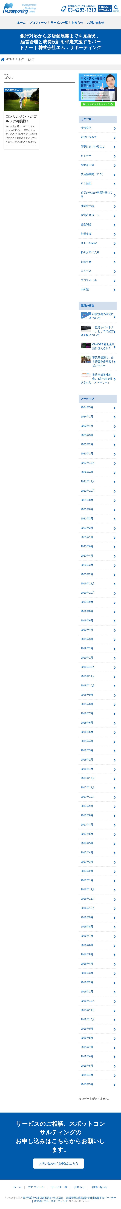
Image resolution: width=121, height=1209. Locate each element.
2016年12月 (88, 889)
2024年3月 (87, 407)
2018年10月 (88, 685)
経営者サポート (90, 215)
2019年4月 (87, 629)
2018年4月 (87, 741)
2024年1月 (87, 416)
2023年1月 (87, 453)
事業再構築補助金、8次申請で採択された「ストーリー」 (96, 378)
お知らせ (77, 22)
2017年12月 (88, 778)
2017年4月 (87, 852)
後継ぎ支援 (87, 164)
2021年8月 (87, 500)
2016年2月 (87, 982)
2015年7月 (87, 1047)
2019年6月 (87, 620)
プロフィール (37, 22)
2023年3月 (87, 435)
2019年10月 (88, 592)
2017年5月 (87, 843)
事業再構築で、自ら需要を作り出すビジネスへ (97, 361)
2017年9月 (87, 806)
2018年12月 (88, 666)
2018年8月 (87, 704)
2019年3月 (87, 639)
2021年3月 (87, 518)
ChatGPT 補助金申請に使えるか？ (98, 346)
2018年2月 (87, 759)
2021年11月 (88, 481)
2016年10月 (88, 908)
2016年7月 (87, 935)
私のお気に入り (90, 252)
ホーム (21, 22)
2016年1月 (87, 991)
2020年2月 (87, 574)
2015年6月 (87, 1056)
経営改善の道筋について (97, 316)
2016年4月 (87, 963)
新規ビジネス (89, 137)
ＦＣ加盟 (86, 183)
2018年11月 (88, 676)
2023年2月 (87, 444)
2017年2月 (87, 871)
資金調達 (86, 224)
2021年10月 (88, 490)
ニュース (86, 270)
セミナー (86, 155)
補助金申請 (87, 205)
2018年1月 (87, 768)
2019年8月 (87, 611)
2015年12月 (88, 1000)
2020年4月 (87, 555)
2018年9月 (87, 694)
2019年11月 (88, 583)
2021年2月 (87, 527)
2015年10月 (88, 1019)
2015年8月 (87, 1037)
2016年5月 (87, 954)
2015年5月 (87, 1065)
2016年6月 (87, 945)
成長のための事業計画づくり (97, 194)
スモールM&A (89, 243)
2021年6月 (87, 509)
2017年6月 (87, 833)
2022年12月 (88, 462)
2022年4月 (87, 472)
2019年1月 (87, 657)
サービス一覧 (59, 22)
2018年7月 (87, 713)
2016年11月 (88, 898)
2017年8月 (87, 815)
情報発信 (86, 127)
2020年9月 (87, 546)
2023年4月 (87, 425)
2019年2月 (87, 648)
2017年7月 (87, 824)
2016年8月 (87, 926)
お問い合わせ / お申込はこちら (58, 1163)
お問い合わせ (95, 22)
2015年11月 (88, 1010)
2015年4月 (87, 1075)
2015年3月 (87, 1084)
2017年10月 (88, 796)
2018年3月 (87, 750)
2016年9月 (87, 917)
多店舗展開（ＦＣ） (93, 174)
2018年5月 (87, 731)
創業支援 (86, 233)
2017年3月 (87, 861)
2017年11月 (88, 787)
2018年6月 (87, 722)
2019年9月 (87, 601)
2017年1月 (87, 880)
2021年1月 (87, 537)
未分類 (85, 289)
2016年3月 (87, 973)
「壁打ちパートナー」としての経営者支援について (97, 331)
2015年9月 (87, 1028)
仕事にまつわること (93, 146)
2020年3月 (87, 565)
